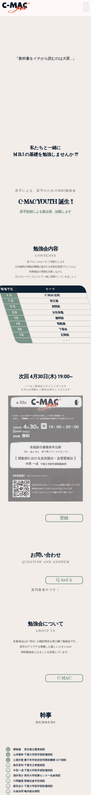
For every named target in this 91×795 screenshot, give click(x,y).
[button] (86, 7)
